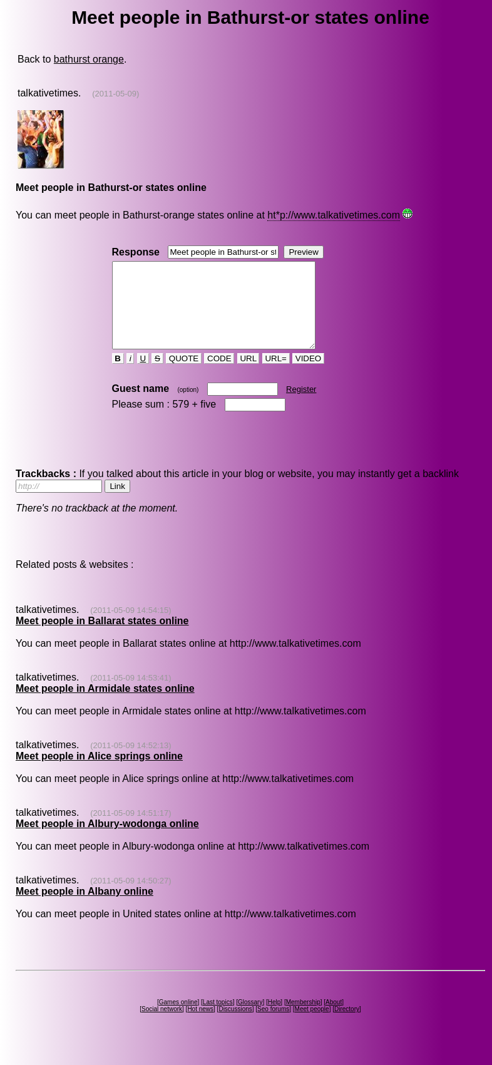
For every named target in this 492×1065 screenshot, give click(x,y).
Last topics (218, 1019)
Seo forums (273, 1025)
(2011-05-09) (115, 93)
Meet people (312, 1025)
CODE (219, 375)
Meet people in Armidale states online (105, 705)
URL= (276, 375)
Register (301, 406)
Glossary (250, 1019)
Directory (346, 1025)
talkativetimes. (49, 93)
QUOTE (184, 375)
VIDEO (308, 375)
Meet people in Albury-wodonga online (107, 840)
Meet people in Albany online (84, 908)
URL (248, 375)
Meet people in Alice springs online (99, 773)
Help (274, 1019)
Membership (303, 1019)
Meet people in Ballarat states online (102, 637)
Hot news (200, 1025)
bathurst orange (89, 59)
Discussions (235, 1025)
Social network (161, 1025)
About (333, 1019)
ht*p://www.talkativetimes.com (333, 215)
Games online (178, 1019)
